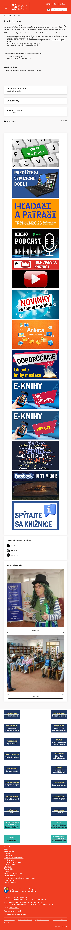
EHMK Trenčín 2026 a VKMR (13, 858)
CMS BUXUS (64, 926)
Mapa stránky (48, 3)
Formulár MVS (14, 110)
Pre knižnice (8, 855)
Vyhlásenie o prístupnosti (42, 920)
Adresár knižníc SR (10, 67)
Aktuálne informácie (17, 88)
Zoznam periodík (9, 864)
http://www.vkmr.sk (14, 911)
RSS (55, 4)
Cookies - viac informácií (25, 920)
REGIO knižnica (9, 860)
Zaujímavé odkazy (10, 876)
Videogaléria (8, 869)
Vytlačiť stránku (10, 121)
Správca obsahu (8, 922)
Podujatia (7, 853)
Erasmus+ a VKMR (10, 882)
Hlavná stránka (8, 16)
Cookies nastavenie (9, 920)
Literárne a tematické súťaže (13, 873)
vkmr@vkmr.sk (14, 908)
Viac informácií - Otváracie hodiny (15, 914)
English (62, 4)
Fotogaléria (7, 867)
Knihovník (34, 45)
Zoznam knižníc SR (10, 71)
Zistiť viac (35, 631)
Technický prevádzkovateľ (60, 920)
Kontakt (6, 871)
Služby (6, 849)
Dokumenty (13, 100)
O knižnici (7, 846)
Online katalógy (9, 851)
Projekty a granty (9, 880)
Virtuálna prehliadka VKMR (13, 862)
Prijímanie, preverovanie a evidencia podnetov (20, 878)
